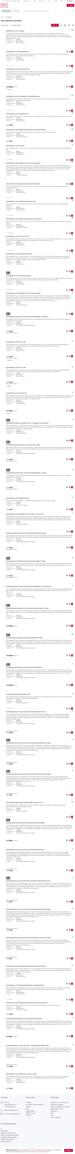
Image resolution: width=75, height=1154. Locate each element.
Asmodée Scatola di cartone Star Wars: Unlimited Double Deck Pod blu (27, 1045)
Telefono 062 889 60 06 (11, 1110)
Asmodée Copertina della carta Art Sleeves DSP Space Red (24, 1018)
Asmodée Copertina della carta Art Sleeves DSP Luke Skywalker (25, 823)
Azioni (50, 1)
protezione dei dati (43, 1151)
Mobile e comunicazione (8, 1133)
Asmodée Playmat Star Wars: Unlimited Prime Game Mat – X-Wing (26, 473)
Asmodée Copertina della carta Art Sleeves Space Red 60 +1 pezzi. (26, 561)
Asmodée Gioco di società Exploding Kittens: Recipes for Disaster (26, 966)
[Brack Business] (4, 5)
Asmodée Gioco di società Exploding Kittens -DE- (21, 201)
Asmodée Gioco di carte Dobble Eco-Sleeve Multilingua (23, 96)
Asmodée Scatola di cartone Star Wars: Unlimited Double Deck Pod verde (28, 743)
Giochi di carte (20, 42)
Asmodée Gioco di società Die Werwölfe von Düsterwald (23, 184)
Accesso (70, 5)
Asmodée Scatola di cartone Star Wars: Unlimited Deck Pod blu (25, 849)
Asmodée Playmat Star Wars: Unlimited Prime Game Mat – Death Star (27, 316)
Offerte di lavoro (31, 1113)
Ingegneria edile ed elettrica (9, 1137)
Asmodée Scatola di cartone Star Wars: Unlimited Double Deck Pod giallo (28, 909)
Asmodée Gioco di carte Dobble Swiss (17, 51)
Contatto (56, 1)
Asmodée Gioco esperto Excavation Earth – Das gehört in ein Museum (27, 423)
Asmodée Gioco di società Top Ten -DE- (18, 69)
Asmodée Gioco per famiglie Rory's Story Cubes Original (23, 163)
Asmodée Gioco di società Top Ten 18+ (17, 236)
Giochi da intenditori (22, 702)
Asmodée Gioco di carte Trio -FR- (16, 367)
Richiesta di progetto (57, 1104)
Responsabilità (30, 1111)
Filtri (56, 25)
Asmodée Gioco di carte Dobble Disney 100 (19, 254)
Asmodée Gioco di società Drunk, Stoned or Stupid (21, 1074)
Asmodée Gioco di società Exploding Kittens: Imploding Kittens (25, 985)
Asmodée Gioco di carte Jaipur (15, 145)
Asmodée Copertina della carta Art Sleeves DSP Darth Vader (24, 638)
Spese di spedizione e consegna (60, 1107)
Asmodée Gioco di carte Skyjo (15, 31)
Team (27, 1109)
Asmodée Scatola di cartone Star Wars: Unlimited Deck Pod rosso (26, 711)
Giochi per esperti (21, 433)
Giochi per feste (20, 79)
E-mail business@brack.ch (12, 1114)
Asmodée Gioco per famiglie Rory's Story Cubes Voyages (23, 293)
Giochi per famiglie (21, 136)
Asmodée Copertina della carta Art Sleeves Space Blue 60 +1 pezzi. (26, 533)
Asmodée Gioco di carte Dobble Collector (18, 275)
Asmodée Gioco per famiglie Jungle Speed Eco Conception (23, 219)
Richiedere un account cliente (60, 1102)
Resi (52, 1115)
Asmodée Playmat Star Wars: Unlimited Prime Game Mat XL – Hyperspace (28, 586)
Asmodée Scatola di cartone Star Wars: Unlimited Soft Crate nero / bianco (28, 937)
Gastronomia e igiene (7, 1139)
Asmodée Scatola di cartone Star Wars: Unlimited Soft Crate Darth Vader (28, 774)
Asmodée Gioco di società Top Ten (16, 393)
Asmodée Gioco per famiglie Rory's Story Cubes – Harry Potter (25, 514)
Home (2, 17)
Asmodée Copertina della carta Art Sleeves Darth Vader (23, 445)
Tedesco (9, 386)
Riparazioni (54, 1111)
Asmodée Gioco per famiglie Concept (17, 498)
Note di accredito (56, 1117)
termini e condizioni (31, 1151)
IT (1, 1129)
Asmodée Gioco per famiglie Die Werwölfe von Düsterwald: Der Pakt (26, 1002)
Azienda (28, 1107)
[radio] (65, 25)
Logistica (28, 1115)
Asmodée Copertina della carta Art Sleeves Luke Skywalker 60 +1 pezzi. (27, 608)
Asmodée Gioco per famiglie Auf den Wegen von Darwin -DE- (24, 802)
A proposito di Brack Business (35, 1104)
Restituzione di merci (57, 1109)
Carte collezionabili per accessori (25, 325)
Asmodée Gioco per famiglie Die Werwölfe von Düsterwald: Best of (26, 129)
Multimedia (4, 1131)
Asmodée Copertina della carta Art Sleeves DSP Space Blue (24, 667)
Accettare (68, 1150)
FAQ (62, 1)
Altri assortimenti (6, 1141)
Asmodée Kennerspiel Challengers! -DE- (18, 694)
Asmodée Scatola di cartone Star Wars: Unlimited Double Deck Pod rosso (28, 881)
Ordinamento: (5, 25)
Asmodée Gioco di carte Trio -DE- (16, 342)
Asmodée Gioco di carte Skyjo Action (17, 114)
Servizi (34, 1)
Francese (9, 89)
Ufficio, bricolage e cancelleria (10, 1135)
